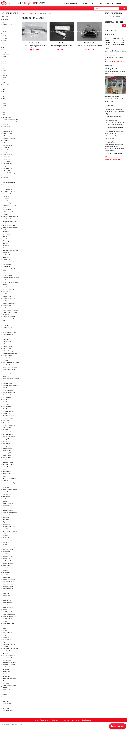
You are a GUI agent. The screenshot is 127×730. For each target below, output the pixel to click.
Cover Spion (6, 198)
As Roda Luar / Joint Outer (10, 138)
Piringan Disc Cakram (8, 464)
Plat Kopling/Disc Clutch (9, 473)
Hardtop (5, 56)
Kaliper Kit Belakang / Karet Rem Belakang (10, 313)
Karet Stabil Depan (7, 327)
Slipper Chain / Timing (8, 623)
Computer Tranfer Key (9, 191)
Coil (4, 184)
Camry (4, 33)
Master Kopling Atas (8, 390)
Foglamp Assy (6, 252)
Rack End (5, 498)
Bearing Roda (6, 150)
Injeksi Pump (6, 287)
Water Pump (6, 701)
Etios (4, 47)
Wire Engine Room (8, 710)
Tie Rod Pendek (7, 676)
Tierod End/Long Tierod (9, 678)
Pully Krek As (6, 496)
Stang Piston (6, 635)
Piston (4, 469)
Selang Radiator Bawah (9, 584)
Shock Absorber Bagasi (9, 614)
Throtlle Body (6, 671)
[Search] (106, 8)
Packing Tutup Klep (8, 446)
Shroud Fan (6, 621)
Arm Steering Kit (7, 131)
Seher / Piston (6, 565)
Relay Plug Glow (7, 515)
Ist (3, 68)
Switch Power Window (9, 655)
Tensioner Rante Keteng (9, 662)
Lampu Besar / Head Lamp (10, 367)
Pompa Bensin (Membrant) (10, 478)
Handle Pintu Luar (7, 280)
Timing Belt (6, 681)
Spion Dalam (6, 630)
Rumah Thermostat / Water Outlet (10, 532)
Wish (4, 112)
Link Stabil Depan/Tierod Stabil (11, 385)
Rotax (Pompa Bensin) (9, 526)
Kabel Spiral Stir (7, 305)
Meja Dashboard (7, 397)
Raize (4, 94)
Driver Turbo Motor (8, 219)
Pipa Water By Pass (8, 462)
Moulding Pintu (7, 420)
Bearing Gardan (7, 147)
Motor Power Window (9, 415)
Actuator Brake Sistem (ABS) (10, 119)
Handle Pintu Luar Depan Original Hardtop (61, 46)
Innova (4, 66)
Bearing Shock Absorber (9, 152)
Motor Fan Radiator (8, 411)
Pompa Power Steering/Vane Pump (10, 484)
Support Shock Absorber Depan (11, 648)
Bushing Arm (6, 170)
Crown (4, 40)
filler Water (6, 231)
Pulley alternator (7, 494)
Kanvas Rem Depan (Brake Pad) (10, 319)
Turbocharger (6, 683)
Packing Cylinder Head (9, 436)
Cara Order (110, 3)
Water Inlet (6, 699)
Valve (4, 692)
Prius (4, 91)
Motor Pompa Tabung (8, 413)
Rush (4, 98)
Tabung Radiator (7, 660)
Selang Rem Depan (8, 586)
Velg (4, 696)
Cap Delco (5, 177)
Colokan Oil (6, 187)
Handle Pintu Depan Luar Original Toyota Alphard (34, 46)
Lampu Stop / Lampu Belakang (11, 378)
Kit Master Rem (7, 348)
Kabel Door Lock (7, 296)
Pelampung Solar (7, 453)
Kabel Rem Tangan (8, 301)
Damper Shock (6, 201)
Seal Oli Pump (6, 554)
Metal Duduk (6, 402)
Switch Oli (5, 653)
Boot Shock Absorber (8, 161)
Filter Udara (6, 245)
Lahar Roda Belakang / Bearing (11, 362)
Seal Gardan (6, 542)
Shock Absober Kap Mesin (10, 612)
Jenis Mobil (5, 19)
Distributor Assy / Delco (9, 212)
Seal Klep (5, 544)
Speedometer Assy (8, 625)
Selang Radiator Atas (8, 581)
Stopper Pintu (6, 642)
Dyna (4, 45)
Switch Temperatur (8, 657)
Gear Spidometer (7, 264)
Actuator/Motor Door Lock (10, 122)
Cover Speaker (7, 196)
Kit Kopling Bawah (7, 346)
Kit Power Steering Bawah (10, 353)
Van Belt (5, 694)
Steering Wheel (7, 639)
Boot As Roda (6, 159)
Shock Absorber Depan (9, 619)
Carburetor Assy (7, 180)
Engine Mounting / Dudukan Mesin (10, 228)
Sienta (4, 100)
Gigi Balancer (6, 266)
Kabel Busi (5, 294)
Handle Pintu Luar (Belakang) (10, 282)
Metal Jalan (6, 404)
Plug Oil (5, 476)
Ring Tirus (5, 522)
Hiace (4, 61)
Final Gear (5, 248)
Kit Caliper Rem (7, 341)
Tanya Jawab (84, 3)
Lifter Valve (6, 381)
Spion (4, 628)
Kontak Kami (120, 3)
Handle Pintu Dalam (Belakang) (11, 277)
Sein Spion (5, 570)
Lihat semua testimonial (112, 159)
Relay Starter (6, 517)
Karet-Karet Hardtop (8, 330)
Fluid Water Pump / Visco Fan (10, 250)
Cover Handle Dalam (8, 193)
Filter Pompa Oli (7, 241)
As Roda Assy (6, 136)
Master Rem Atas (7, 395)
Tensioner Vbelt (7, 667)
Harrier (5, 59)
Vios (4, 107)
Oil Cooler (5, 429)
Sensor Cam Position (8, 591)
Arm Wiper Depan (7, 133)
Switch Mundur (7, 651)
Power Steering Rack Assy (10, 489)
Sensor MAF (6, 598)
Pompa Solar (6, 487)
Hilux (4, 63)
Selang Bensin (6, 572)
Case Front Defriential (9, 182)
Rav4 (4, 96)
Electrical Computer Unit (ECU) (9, 222)
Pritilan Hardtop (7, 491)
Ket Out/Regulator (8, 334)
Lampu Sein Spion (7, 374)
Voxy (4, 110)
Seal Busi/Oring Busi (8, 540)
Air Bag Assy (6, 124)
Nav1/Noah (6, 84)
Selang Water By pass (8, 588)
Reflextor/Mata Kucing (9, 508)
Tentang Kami (64, 3)
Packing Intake (6, 443)
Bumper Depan (7, 166)
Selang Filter (6, 575)
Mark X (5, 82)
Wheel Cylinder (7, 703)
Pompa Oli (5, 480)
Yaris (4, 114)
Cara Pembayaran (97, 3)
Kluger (4, 73)
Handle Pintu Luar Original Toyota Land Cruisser (89, 46)
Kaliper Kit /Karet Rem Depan (10, 310)
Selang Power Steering (9, 579)
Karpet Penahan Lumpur (9, 332)
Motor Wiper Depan (8, 418)
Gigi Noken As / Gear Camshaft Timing (11, 269)
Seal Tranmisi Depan (8, 563)
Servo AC (5, 609)
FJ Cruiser (5, 49)
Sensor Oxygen (7, 600)
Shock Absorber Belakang (9, 616)
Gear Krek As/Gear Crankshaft (11, 262)
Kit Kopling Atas (7, 344)
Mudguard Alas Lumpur (9, 425)
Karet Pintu (6, 325)
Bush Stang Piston (7, 168)
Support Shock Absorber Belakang (9, 645)
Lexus (4, 77)
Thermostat (6, 669)
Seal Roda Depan (7, 558)
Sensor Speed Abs (7, 602)
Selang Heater (6, 577)
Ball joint (5, 142)
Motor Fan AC (6, 409)
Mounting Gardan (7, 422)
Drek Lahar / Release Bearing (10, 216)
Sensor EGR (6, 593)
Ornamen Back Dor (8, 434)
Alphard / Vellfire (7, 24)
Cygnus (5, 43)
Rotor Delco (6, 529)
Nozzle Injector (7, 427)
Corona (5, 38)
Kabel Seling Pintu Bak (8, 303)
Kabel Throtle (6, 307)
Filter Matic (6, 236)
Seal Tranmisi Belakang (9, 561)
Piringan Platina (7, 467)
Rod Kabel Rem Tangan (9, 524)
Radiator (5, 501)
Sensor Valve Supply (8, 607)
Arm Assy (5, 129)
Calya (4, 31)
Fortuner (5, 52)
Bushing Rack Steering (9, 173)
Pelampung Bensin (8, 450)
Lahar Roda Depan (7, 364)
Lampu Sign (6, 376)
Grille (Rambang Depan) (9, 273)
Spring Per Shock (7, 632)
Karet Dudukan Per (8, 323)
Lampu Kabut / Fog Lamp (9, 369)
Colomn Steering (7, 189)
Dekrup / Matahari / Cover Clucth (10, 206)
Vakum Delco (6, 689)
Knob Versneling (7, 355)
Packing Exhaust (7, 439)
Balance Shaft (6, 140)
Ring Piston (6, 519)
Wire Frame (6, 713)
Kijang (4, 70)
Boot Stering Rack (7, 163)
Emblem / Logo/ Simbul (9, 225)
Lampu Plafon (6, 371)
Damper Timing (7, 203)
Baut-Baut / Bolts (7, 145)
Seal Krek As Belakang (9, 547)
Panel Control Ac (7, 448)
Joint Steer (5, 291)
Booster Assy (6, 156)
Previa (4, 89)
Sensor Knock (6, 595)
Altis (4, 26)
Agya (4, 22)
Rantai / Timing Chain (8, 503)
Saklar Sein (5, 535)
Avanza (5, 29)
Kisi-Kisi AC (6, 339)
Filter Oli (5, 238)
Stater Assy (6, 637)
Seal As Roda (6, 537)
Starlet (4, 105)
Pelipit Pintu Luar (7, 455)
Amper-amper (6, 126)
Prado (4, 87)
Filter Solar (6, 243)
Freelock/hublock (7, 255)
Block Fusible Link (7, 154)
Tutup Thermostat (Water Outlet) (9, 686)
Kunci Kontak (6, 358)
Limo (4, 80)
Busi (4, 175)
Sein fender (6, 567)
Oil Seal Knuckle (7, 432)
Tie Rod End (6, 674)
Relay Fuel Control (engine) (10, 512)
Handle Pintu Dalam (8, 275)
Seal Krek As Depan (8, 549)
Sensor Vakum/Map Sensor (10, 605)
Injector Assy (6, 284)
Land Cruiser (6, 75)
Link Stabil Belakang (8, 383)
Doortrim (5, 214)
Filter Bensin (6, 234)
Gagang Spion (6, 259)
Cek (124, 26)
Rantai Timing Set (7, 505)
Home (55, 3)
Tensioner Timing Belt (9, 664)
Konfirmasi (74, 3)
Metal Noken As (7, 406)
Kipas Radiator (6, 337)
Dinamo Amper (7, 209)
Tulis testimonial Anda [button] (112, 157)
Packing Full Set (7, 441)
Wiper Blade (6, 708)
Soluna (4, 103)
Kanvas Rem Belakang (9, 316)
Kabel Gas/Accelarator (9, 298)
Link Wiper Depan (7, 388)
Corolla (5, 36)
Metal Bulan (6, 399)
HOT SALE (4, 17)
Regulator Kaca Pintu (8, 510)
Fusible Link (6, 257)
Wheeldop (5, 706)
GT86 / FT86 (6, 54)
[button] (117, 726)
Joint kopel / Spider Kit (8, 289)
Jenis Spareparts (6, 117)
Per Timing (6, 460)
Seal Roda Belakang (8, 556)
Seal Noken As (6, 551)
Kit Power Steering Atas (9, 351)
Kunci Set (5, 360)
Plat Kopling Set (7, 471)
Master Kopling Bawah (9, 392)
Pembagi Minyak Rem (8, 457)
